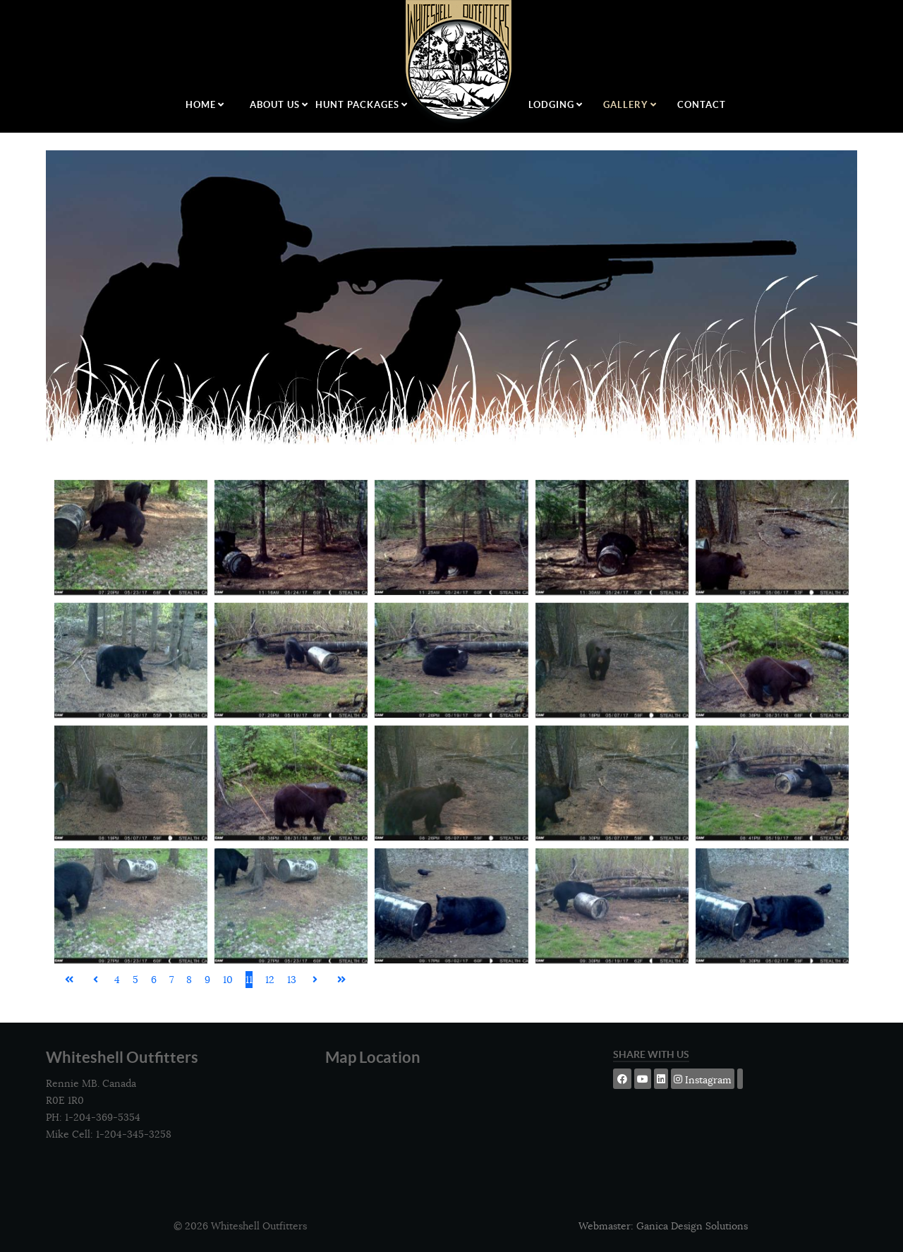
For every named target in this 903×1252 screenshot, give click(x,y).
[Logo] (460, 64)
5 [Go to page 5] (135, 979)
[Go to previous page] (96, 979)
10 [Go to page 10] (228, 979)
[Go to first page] (69, 979)
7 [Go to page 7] (171, 979)
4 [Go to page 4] (117, 979)
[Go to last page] (341, 979)
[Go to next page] (315, 979)
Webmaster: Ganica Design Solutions (663, 1226)
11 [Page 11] (249, 979)
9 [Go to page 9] (207, 979)
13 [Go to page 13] (291, 979)
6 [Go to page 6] (154, 979)
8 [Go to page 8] (189, 979)
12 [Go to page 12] (269, 979)
